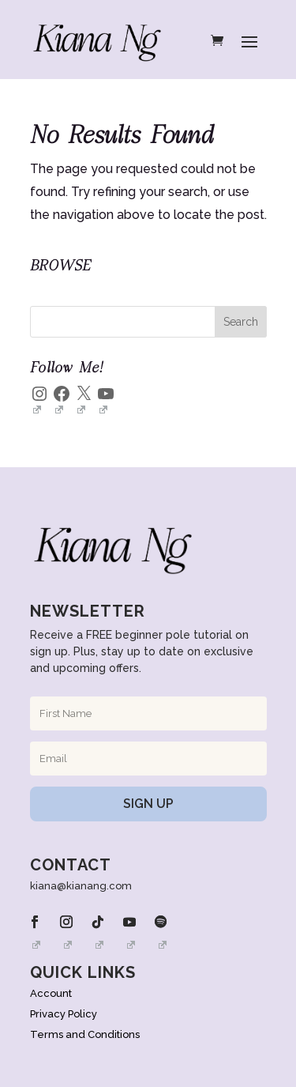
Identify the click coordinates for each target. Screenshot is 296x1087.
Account (51, 993)
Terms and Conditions (85, 1034)
